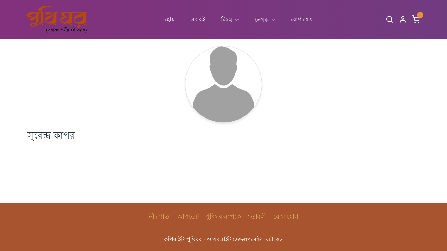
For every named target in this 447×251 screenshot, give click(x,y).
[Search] (389, 19)
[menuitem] (170, 19)
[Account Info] (402, 19)
